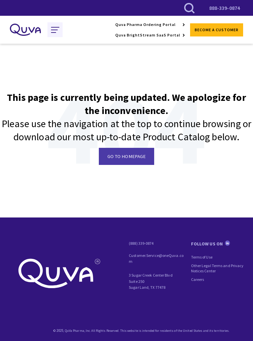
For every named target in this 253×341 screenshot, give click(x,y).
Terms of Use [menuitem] (201, 257)
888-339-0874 (224, 8)
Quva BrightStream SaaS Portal (147, 35)
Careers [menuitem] (197, 279)
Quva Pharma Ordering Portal (145, 24)
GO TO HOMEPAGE (126, 156)
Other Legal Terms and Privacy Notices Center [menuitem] (217, 268)
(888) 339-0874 (141, 243)
